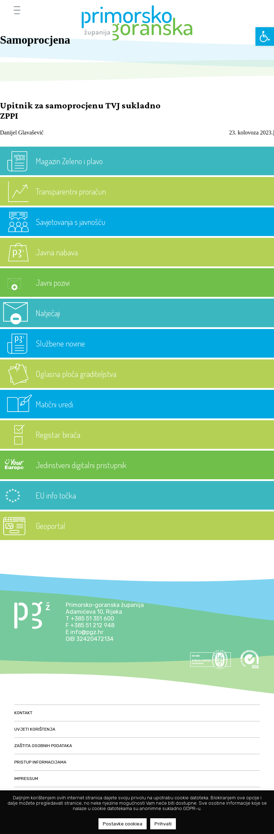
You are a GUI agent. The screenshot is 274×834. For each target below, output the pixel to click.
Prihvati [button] (163, 823)
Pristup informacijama (40, 762)
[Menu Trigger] (17, 9)
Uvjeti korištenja (34, 729)
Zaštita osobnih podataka (43, 745)
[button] (264, 36)
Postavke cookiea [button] (122, 823)
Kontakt (23, 712)
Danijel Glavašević (22, 132)
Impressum (26, 778)
